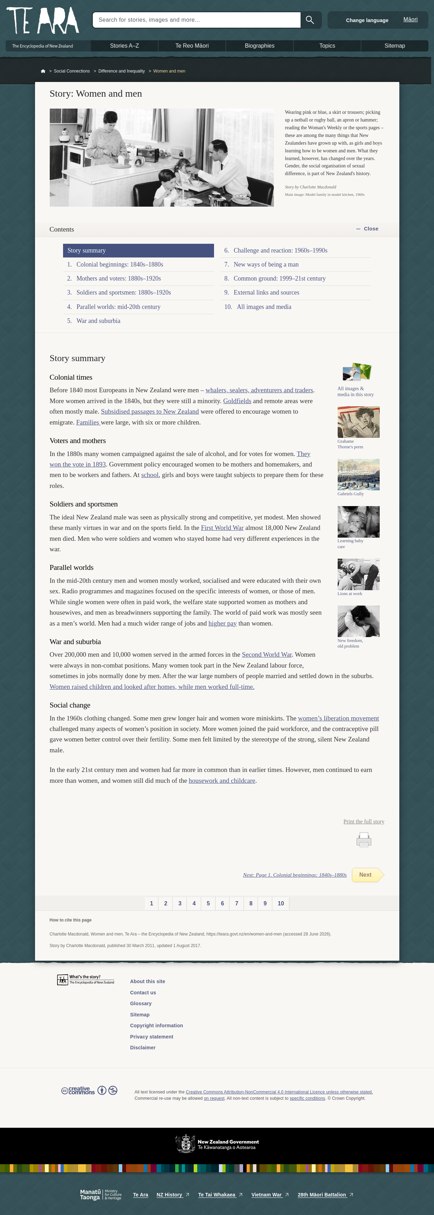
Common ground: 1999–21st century (280, 278)
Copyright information (156, 1025)
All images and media (264, 306)
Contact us (143, 992)
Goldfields (237, 401)
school (150, 474)
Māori (411, 19)
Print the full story (364, 821)
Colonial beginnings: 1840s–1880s (119, 264)
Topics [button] (327, 46)
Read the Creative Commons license (89, 1095)
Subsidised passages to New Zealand (150, 411)
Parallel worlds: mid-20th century (118, 306)
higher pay (222, 623)
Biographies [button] (260, 46)
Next (365, 875)
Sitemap (140, 1014)
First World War (222, 527)
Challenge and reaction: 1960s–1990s (281, 250)
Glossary (141, 1003)
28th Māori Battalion (326, 1194)
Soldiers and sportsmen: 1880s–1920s (123, 292)
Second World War (267, 654)
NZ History (173, 1194)
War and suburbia (98, 320)
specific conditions (307, 1098)
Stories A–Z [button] (124, 46)
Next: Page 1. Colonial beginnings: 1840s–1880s (295, 875)
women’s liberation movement (338, 718)
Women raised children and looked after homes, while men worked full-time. (152, 686)
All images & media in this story (356, 391)
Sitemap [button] (395, 46)
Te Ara (140, 1194)
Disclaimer (143, 1047)
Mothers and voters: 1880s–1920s (118, 278)
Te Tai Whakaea (220, 1194)
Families (88, 422)
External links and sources (266, 292)
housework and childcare (222, 780)
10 (281, 903)
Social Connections (72, 71)
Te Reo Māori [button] (192, 46)
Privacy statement (151, 1037)
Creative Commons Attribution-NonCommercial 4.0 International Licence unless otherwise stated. (279, 1092)
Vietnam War (270, 1194)
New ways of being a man (266, 264)
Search (311, 20)
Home (43, 71)
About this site (147, 981)
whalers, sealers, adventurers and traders (259, 390)
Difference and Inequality (121, 71)
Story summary (87, 250)
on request (214, 1098)
